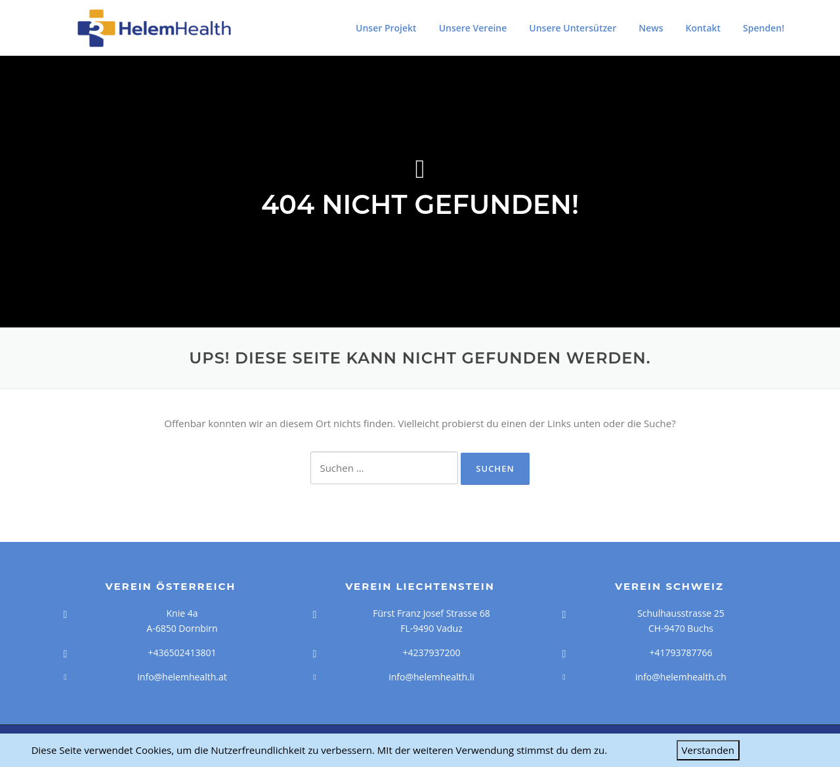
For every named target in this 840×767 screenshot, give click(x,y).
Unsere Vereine (473, 28)
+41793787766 (680, 652)
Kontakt (703, 28)
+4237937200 (431, 652)
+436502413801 (182, 652)
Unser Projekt (386, 28)
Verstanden (708, 750)
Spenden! (763, 28)
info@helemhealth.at (181, 677)
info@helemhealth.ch (680, 677)
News (651, 28)
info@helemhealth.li (431, 677)
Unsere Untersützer (572, 28)
